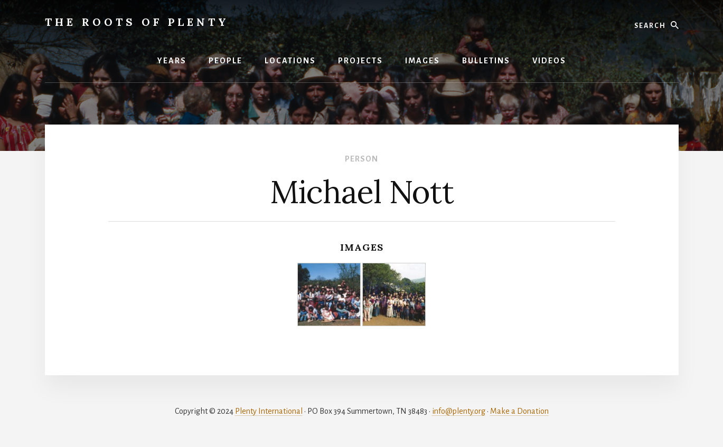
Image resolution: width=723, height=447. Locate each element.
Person (361, 159)
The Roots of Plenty (137, 21)
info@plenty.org (458, 411)
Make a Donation (519, 411)
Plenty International (269, 411)
